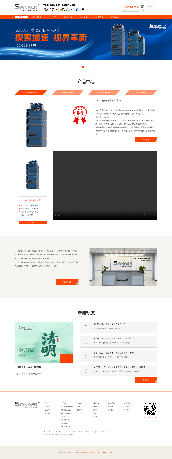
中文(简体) (151, 6)
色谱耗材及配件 (65, 426)
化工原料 (95, 410)
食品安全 (95, 413)
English (151, 10)
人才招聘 (126, 410)
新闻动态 (68, 17)
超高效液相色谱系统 (31, 92)
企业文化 (47, 410)
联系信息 (126, 406)
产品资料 (110, 406)
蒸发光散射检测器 (104, 92)
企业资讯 (79, 406)
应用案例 (84, 17)
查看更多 (146, 140)
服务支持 (99, 17)
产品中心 (52, 17)
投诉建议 (110, 410)
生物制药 (95, 406)
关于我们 (37, 17)
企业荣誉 (47, 413)
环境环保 (95, 416)
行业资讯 (79, 410)
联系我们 (115, 17)
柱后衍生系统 (141, 92)
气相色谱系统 (65, 420)
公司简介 (47, 406)
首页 (21, 17)
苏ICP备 (105, 452)
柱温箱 (63, 416)
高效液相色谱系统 (68, 92)
